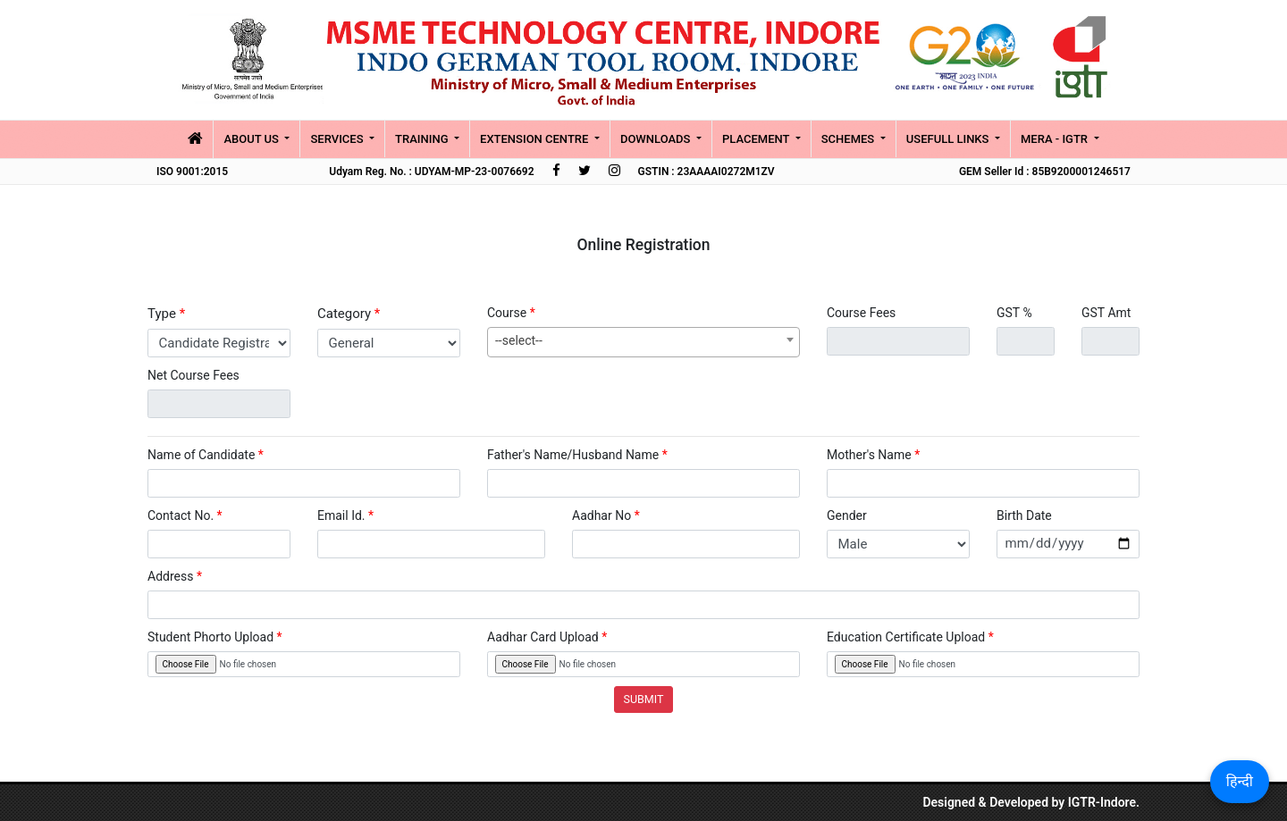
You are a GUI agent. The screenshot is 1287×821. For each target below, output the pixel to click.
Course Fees (861, 313)
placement (757, 139)
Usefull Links (949, 139)
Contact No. (185, 515)
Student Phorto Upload (214, 637)
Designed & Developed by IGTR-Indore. (1031, 802)
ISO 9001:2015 (192, 171)
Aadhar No (606, 515)
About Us (252, 139)
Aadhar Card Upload (547, 637)
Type (166, 314)
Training (423, 139)
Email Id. (345, 515)
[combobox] (643, 342)
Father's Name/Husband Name (577, 455)
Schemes (849, 139)
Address (174, 576)
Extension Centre (536, 139)
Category (348, 314)
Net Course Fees (193, 375)
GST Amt (1106, 313)
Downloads (657, 139)
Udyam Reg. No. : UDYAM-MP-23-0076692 (431, 171)
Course (511, 313)
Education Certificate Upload (910, 637)
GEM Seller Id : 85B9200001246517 (1045, 171)
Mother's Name (873, 455)
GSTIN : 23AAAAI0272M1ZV (706, 171)
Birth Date (1024, 515)
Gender (847, 515)
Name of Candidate (205, 455)
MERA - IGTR (1055, 139)
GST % (1014, 313)
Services (338, 139)
